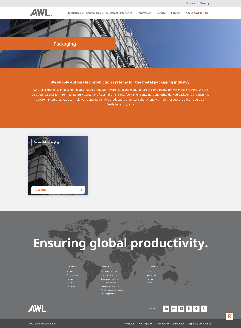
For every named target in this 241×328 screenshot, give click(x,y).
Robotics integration (109, 279)
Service (161, 13)
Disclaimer (178, 323)
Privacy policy (145, 323)
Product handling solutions (112, 290)
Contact (190, 3)
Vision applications (108, 293)
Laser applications (108, 282)
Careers (175, 13)
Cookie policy (162, 323)
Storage (70, 282)
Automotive (72, 271)
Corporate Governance (199, 323)
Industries (74, 13)
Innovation (144, 13)
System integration (109, 271)
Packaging (71, 286)
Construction (72, 275)
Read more (40, 189)
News (203, 3)
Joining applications (109, 275)
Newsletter (129, 323)
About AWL (192, 13)
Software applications (110, 286)
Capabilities (93, 13)
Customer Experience (119, 13)
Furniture (71, 279)
